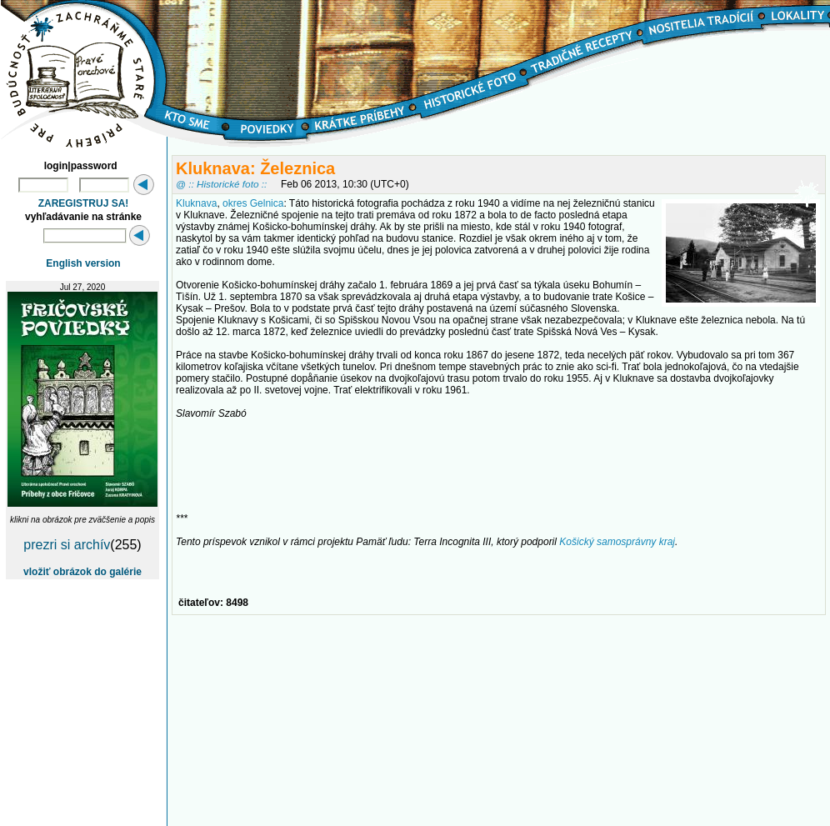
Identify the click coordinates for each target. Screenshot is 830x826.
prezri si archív (66, 545)
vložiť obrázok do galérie (82, 572)
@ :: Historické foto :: (221, 183)
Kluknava (196, 203)
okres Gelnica (252, 203)
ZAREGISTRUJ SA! (83, 203)
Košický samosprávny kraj (617, 542)
